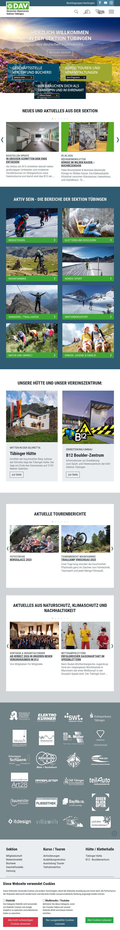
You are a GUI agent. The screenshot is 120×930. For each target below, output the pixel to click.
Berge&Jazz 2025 (21, 559)
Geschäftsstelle (14, 867)
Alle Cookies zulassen (99, 920)
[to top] (114, 835)
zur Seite (16, 474)
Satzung (10, 870)
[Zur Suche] (76, 12)
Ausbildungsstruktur (54, 859)
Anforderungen (51, 855)
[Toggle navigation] (111, 11)
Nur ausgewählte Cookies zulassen (60, 922)
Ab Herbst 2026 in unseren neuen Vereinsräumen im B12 (31, 658)
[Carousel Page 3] (58, 118)
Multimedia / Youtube (56, 900)
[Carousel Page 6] (67, 118)
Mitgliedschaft (14, 855)
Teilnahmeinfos (51, 867)
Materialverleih (14, 859)
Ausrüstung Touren (53, 863)
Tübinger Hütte (94, 855)
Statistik (9, 900)
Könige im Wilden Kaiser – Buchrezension (78, 164)
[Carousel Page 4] (61, 118)
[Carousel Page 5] (64, 118)
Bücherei (11, 863)
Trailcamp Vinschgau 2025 (78, 559)
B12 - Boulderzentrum (97, 859)
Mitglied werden (60, 52)
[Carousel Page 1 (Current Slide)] (52, 118)
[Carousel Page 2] (55, 118)
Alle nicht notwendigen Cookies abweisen (20, 922)
